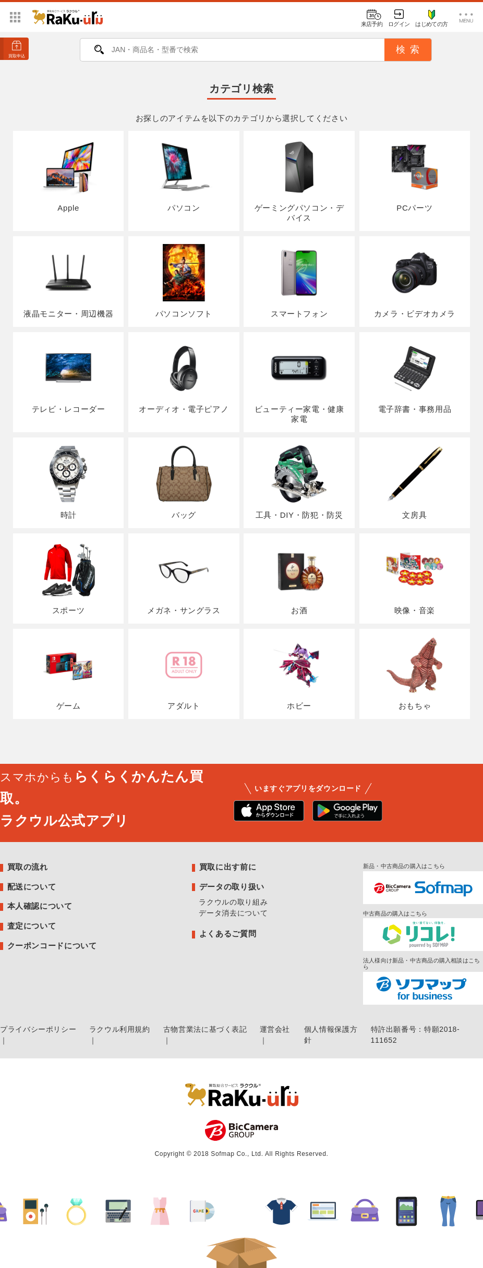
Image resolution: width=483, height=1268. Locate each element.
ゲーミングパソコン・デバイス (299, 180)
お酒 (299, 578)
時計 (68, 482)
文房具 (414, 482)
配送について (31, 886)
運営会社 (275, 1029)
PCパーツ (414, 175)
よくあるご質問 (227, 933)
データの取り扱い (231, 886)
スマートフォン (299, 281)
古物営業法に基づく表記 (205, 1029)
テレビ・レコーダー (68, 376)
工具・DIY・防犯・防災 (299, 482)
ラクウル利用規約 (119, 1029)
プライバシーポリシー (38, 1029)
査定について (31, 925)
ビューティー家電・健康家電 (299, 381)
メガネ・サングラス (184, 578)
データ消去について (233, 913)
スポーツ (68, 578)
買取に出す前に (227, 866)
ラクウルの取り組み (233, 902)
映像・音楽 (414, 578)
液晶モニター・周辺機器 (68, 281)
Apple (68, 175)
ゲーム (68, 673)
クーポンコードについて (52, 945)
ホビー (299, 673)
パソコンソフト (183, 281)
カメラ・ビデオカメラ (414, 281)
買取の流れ (27, 866)
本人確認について (40, 905)
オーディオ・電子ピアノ (183, 376)
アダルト (183, 673)
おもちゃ (414, 673)
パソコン (183, 175)
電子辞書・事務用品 (415, 376)
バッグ (183, 482)
